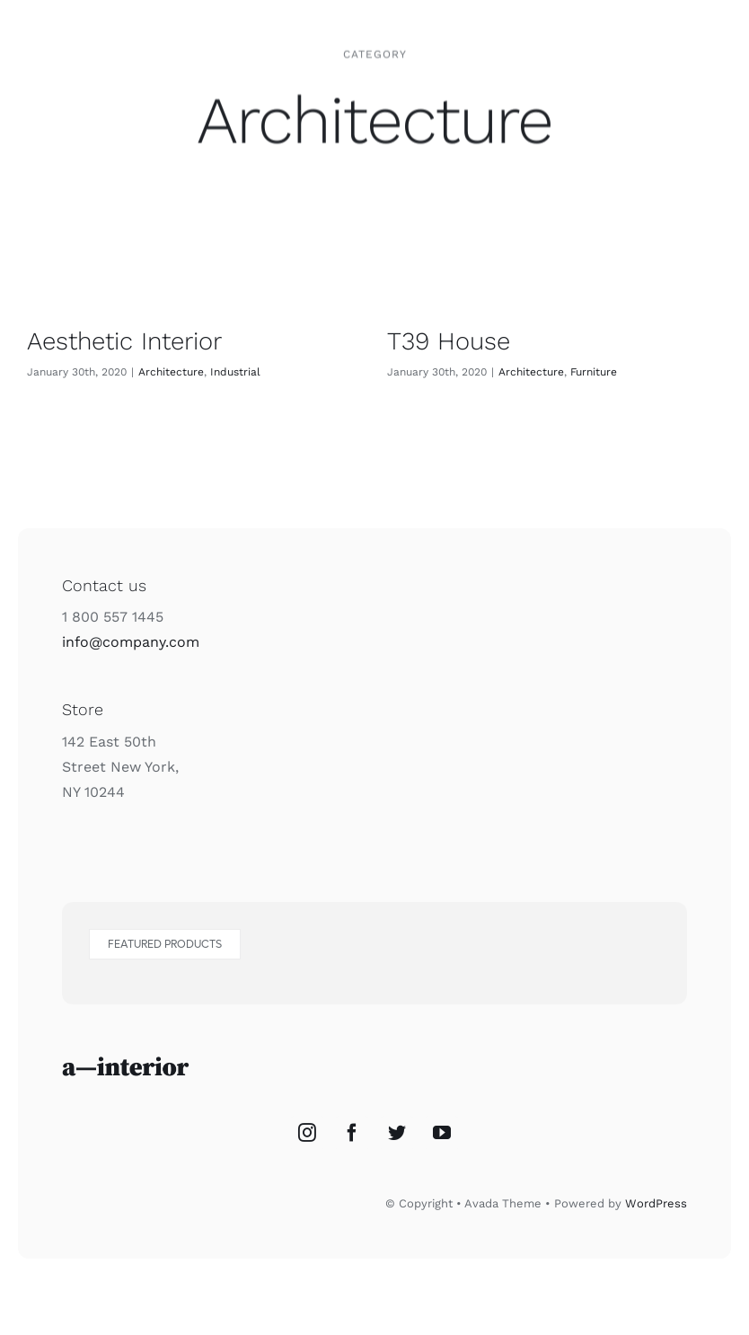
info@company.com (130, 641)
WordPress (656, 1203)
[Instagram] (307, 1133)
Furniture (593, 372)
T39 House (448, 341)
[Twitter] (397, 1133)
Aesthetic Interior (124, 341)
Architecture (171, 372)
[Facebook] (352, 1133)
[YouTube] (442, 1133)
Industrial (235, 372)
